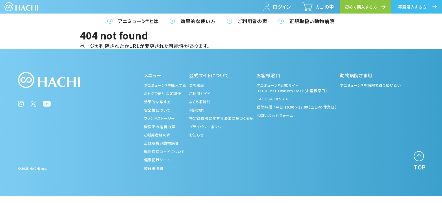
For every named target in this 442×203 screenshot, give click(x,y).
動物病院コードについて (164, 151)
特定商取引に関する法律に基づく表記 (221, 118)
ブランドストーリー (159, 118)
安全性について (157, 110)
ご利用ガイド (199, 93)
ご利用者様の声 (157, 135)
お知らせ (196, 135)
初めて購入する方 (361, 7)
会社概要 (197, 85)
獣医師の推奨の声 (159, 126)
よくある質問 (200, 101)
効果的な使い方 (198, 21)
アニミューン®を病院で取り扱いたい (370, 85)
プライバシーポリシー (207, 126)
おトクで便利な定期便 (163, 93)
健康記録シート (157, 159)
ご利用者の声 (252, 21)
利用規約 (197, 110)
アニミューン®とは (138, 21)
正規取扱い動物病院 (312, 21)
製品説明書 (153, 168)
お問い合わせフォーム (275, 115)
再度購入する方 (412, 7)
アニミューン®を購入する (165, 85)
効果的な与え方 (157, 101)
